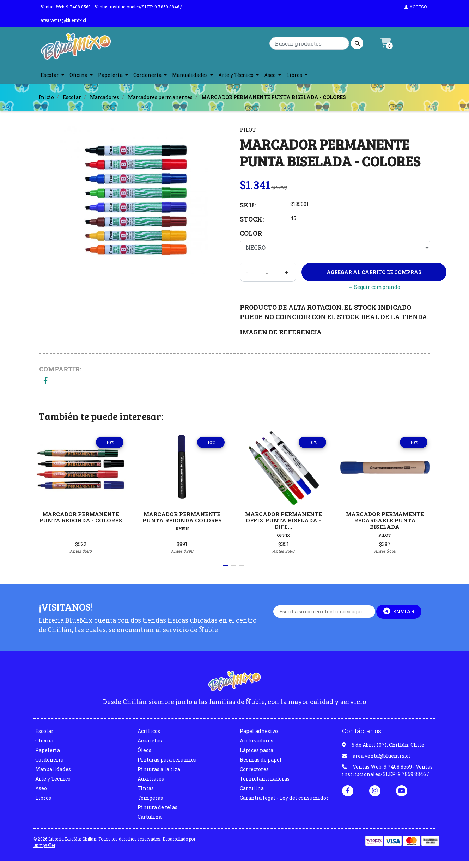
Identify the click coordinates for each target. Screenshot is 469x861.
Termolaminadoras (265, 778)
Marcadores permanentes (160, 97)
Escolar (50, 75)
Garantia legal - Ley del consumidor (284, 797)
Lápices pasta (256, 750)
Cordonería (147, 75)
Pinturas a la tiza (159, 769)
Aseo (270, 75)
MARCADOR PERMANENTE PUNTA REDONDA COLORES (182, 517)
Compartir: (60, 369)
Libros (294, 75)
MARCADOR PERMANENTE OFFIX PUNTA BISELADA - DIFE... (283, 520)
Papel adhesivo (259, 731)
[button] (225, 565)
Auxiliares (151, 778)
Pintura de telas (157, 807)
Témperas (150, 797)
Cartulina (150, 816)
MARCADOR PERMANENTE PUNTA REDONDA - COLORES (80, 517)
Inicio (46, 97)
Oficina (78, 75)
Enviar (398, 611)
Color (251, 233)
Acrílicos (149, 731)
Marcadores (104, 97)
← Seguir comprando (374, 287)
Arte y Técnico (236, 75)
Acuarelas (150, 740)
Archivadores (256, 740)
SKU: (248, 205)
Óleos (144, 750)
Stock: (252, 219)
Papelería (110, 75)
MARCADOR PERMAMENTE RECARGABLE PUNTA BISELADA (385, 520)
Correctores (254, 769)
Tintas (146, 788)
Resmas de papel (261, 759)
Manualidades (190, 75)
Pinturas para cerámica (167, 759)
